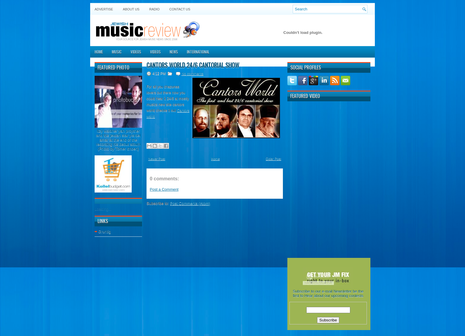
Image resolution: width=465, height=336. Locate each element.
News (174, 52)
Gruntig (104, 231)
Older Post (273, 158)
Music (117, 52)
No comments (192, 74)
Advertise (104, 9)
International (198, 52)
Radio (154, 9)
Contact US (179, 9)
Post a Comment (164, 189)
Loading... (103, 209)
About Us (131, 9)
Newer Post (156, 158)
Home (99, 52)
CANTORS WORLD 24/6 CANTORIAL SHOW (192, 65)
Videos (135, 52)
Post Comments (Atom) (190, 203)
